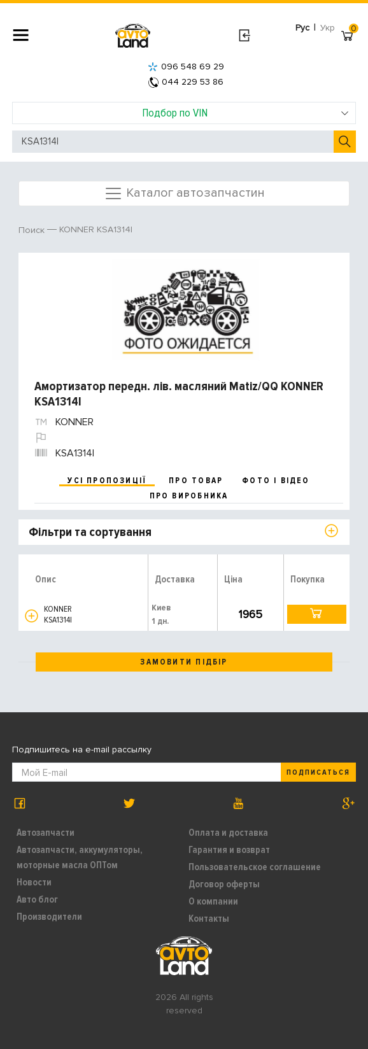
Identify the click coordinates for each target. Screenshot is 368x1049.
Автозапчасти (45, 832)
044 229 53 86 (185, 81)
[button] (31, 616)
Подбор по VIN (246, 113)
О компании (213, 901)
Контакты (208, 918)
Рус (302, 27)
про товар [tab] (196, 480)
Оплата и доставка (228, 832)
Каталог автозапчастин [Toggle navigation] (184, 193)
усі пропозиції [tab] (106, 480)
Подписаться (318, 772)
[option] (185, 310)
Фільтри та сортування (90, 532)
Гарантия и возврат (229, 849)
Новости (34, 882)
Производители (49, 916)
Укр (327, 27)
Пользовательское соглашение (254, 867)
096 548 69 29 (186, 66)
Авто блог (37, 899)
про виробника (189, 496)
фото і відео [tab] (276, 480)
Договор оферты (224, 884)
